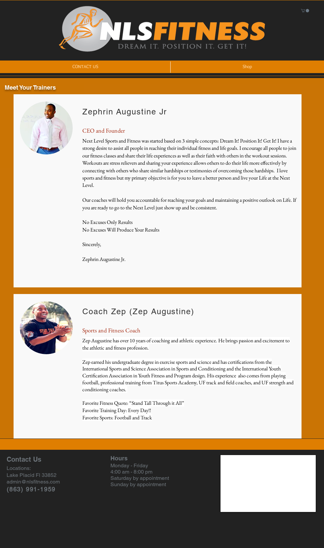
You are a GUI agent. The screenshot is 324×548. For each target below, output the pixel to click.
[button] (305, 10)
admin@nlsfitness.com (33, 482)
